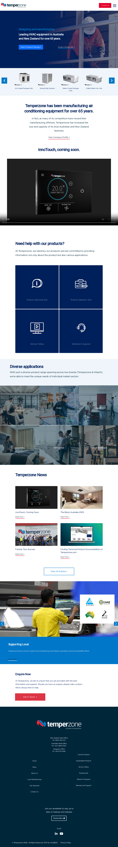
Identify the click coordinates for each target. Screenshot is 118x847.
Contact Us (105, 5)
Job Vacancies (34, 785)
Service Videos (83, 767)
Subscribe (59, 818)
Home (34, 761)
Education (98, 408)
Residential (59, 448)
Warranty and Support (83, 785)
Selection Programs (83, 779)
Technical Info (83, 773)
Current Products (84, 754)
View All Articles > (59, 571)
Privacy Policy (66, 843)
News (34, 767)
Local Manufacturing (34, 779)
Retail (59, 408)
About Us (34, 773)
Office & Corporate (19, 409)
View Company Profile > (59, 137)
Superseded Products (83, 761)
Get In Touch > (30, 697)
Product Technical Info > (66, 47)
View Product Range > (30, 47)
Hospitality (20, 448)
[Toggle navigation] (114, 5)
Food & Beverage (98, 448)
